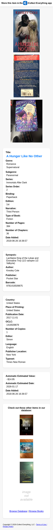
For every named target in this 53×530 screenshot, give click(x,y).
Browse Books (36, 511)
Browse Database (18, 511)
